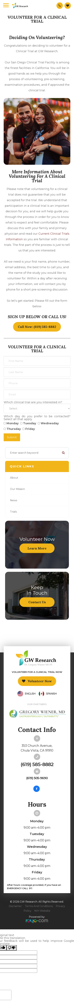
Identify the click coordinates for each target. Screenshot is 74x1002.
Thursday (12, 429)
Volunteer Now (40, 681)
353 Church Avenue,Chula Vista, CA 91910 (37, 748)
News (13, 500)
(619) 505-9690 (37, 778)
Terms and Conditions (39, 906)
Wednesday (48, 423)
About (14, 477)
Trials (13, 511)
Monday (11, 423)
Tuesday (28, 423)
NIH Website (42, 910)
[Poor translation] (12, 947)
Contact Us (37, 602)
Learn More (37, 548)
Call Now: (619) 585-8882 (37, 327)
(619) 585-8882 (37, 764)
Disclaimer (15, 906)
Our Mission (17, 489)
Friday (28, 429)
